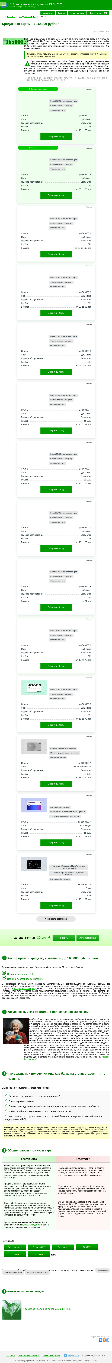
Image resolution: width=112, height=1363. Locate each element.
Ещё (53, 1254)
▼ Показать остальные (56, 919)
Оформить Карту (56, 136)
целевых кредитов (31, 1225)
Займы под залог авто (13, 1273)
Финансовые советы (51, 1355)
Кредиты (61, 13)
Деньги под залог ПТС (98, 13)
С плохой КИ (39, 1247)
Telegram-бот (71, 1355)
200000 (39, 1254)
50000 (87, 1247)
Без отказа (63, 1247)
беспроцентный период (25, 988)
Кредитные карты (77, 13)
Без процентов (15, 1247)
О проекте (10, 1355)
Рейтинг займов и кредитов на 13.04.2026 (36, 4)
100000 (15, 1254)
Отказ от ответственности (28, 1355)
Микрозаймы (48, 13)
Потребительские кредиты (37, 1273)
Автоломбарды (87, 938)
